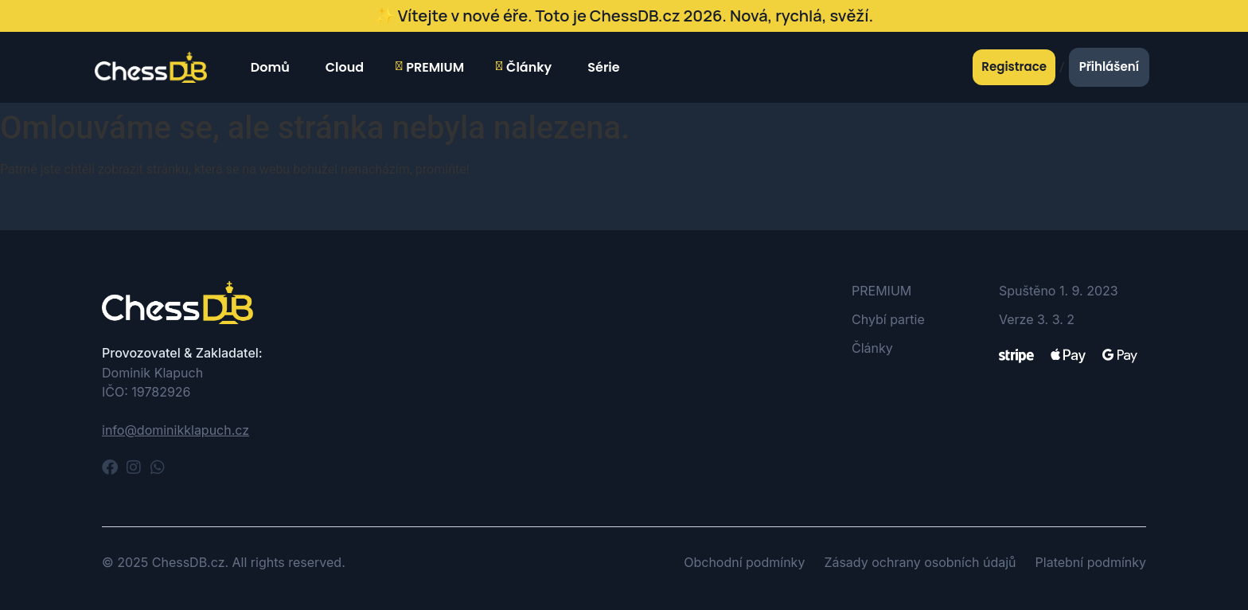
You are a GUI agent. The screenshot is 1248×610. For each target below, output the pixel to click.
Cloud (343, 67)
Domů (268, 67)
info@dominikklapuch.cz (175, 430)
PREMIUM (430, 67)
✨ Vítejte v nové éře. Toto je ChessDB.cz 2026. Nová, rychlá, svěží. (624, 15)
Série (601, 67)
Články (524, 67)
